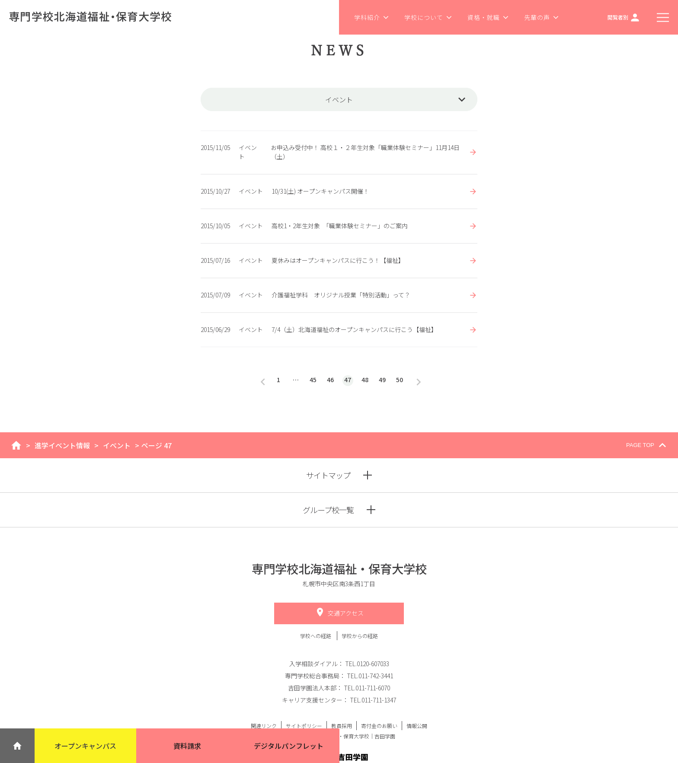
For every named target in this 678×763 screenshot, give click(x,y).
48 (364, 379)
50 (399, 379)
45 (313, 379)
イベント (117, 445)
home (16, 445)
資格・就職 (488, 17)
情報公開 (416, 725)
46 (330, 379)
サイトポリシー (304, 725)
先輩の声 (541, 17)
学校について (428, 17)
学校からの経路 (360, 635)
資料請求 (187, 746)
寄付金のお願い (379, 725)
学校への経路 (316, 635)
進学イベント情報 (62, 445)
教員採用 (341, 725)
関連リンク (264, 725)
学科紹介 (371, 17)
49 (382, 379)
